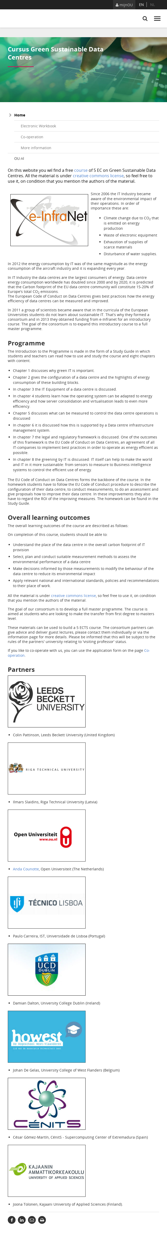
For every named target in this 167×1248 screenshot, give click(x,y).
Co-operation (32, 136)
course (81, 170)
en (141, 4)
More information (36, 147)
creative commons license (98, 176)
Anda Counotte (26, 868)
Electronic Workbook (38, 125)
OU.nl (19, 158)
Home (19, 115)
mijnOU (124, 4)
